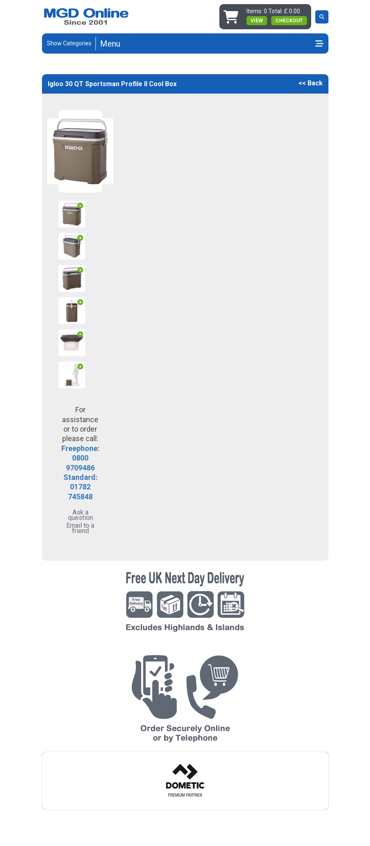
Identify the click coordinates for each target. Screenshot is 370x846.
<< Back (310, 83)
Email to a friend (80, 528)
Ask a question (80, 515)
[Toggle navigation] (211, 44)
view (257, 21)
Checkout (289, 21)
